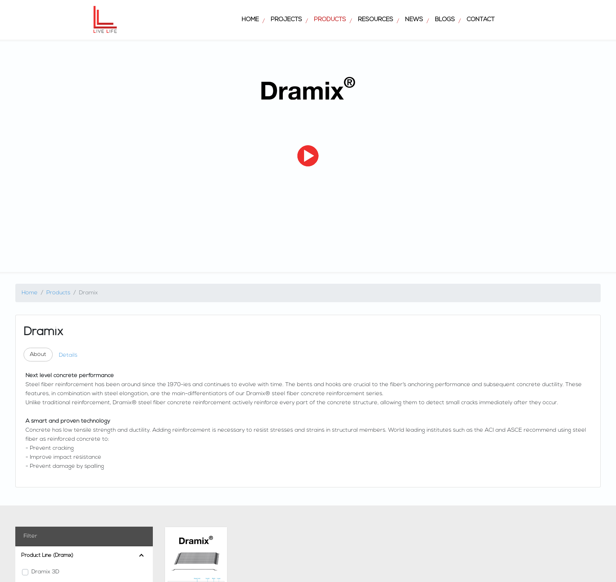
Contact (481, 20)
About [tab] (38, 355)
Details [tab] (68, 355)
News (414, 20)
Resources (375, 20)
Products (330, 20)
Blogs (445, 20)
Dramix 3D (45, 572)
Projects (286, 20)
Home (250, 20)
